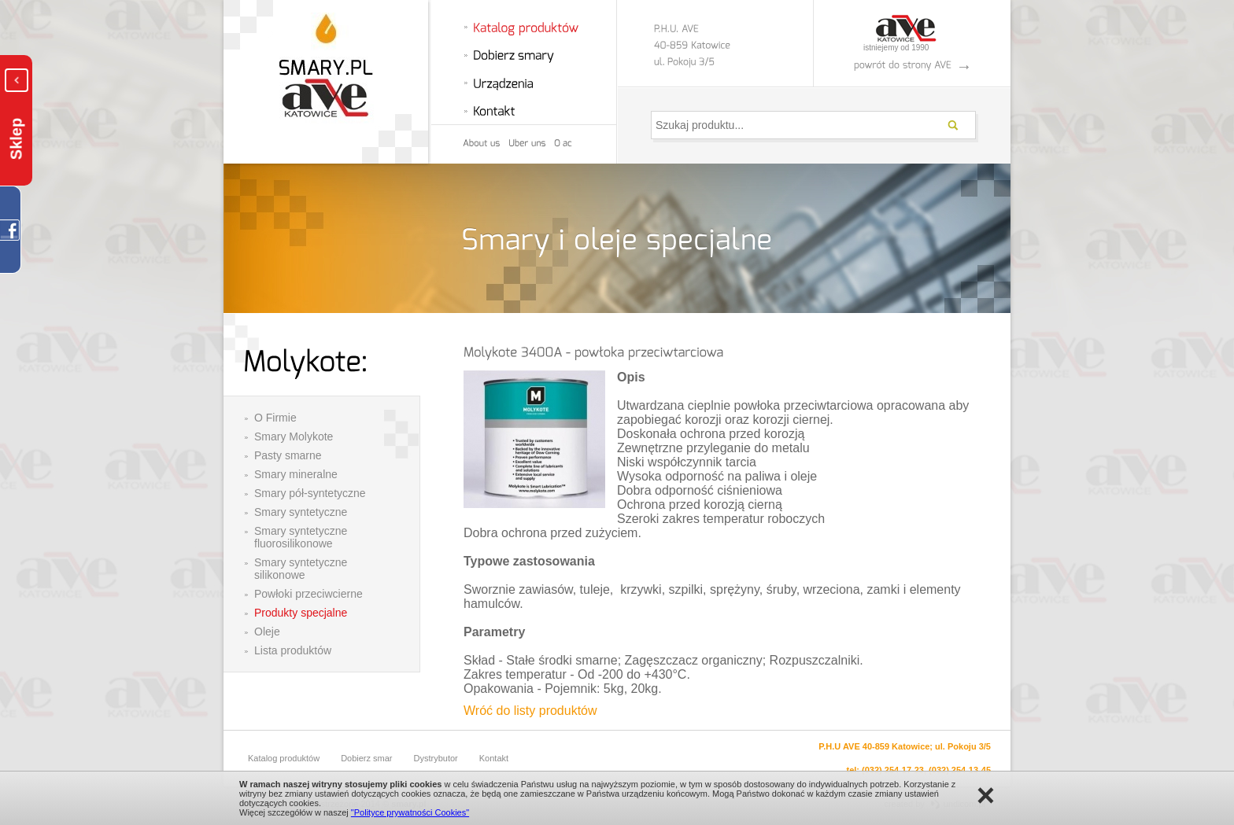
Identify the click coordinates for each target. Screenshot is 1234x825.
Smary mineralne (296, 474)
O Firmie (275, 417)
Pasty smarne (288, 455)
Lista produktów (292, 650)
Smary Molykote (293, 436)
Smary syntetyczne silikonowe (300, 568)
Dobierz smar (366, 758)
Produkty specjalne (300, 612)
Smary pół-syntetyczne (310, 493)
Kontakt (493, 758)
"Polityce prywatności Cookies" (410, 812)
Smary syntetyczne (300, 512)
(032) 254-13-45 (960, 770)
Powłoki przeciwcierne (308, 593)
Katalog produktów (284, 758)
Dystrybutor (436, 758)
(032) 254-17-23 (893, 770)
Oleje (267, 631)
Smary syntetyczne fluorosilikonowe (300, 537)
